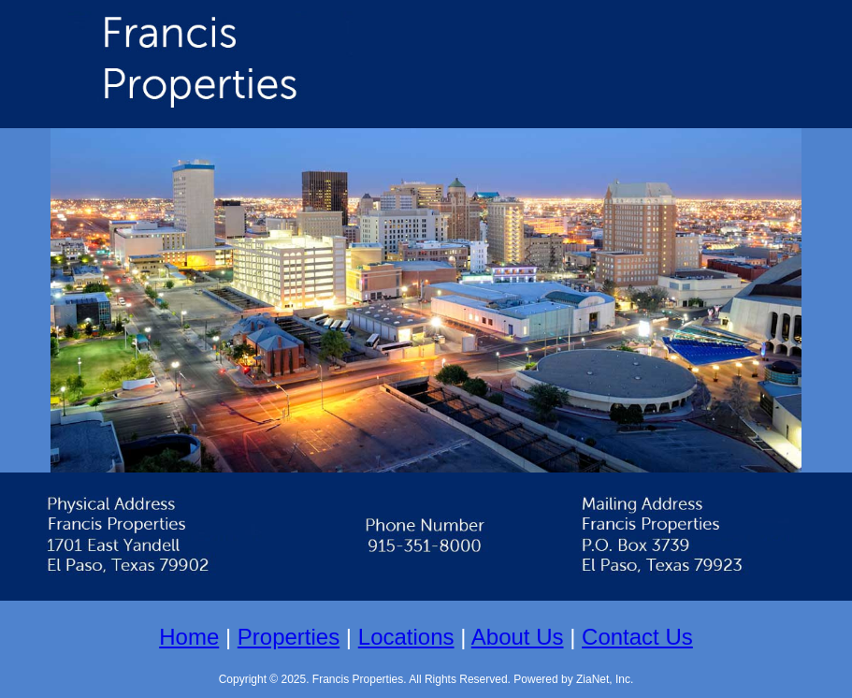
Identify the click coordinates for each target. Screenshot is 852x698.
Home (189, 636)
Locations (406, 636)
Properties (288, 636)
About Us (517, 636)
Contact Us (637, 636)
